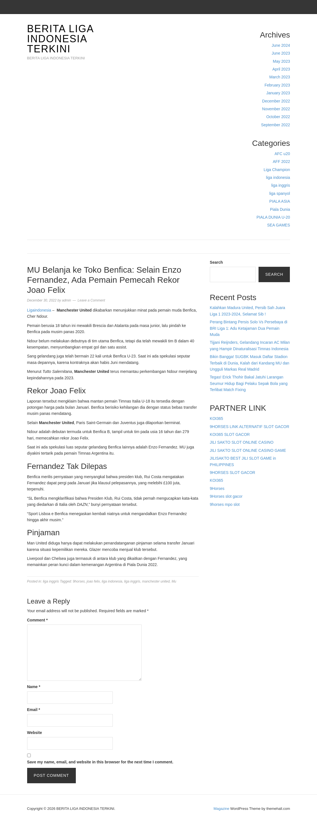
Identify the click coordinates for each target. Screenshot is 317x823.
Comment (37, 620)
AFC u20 (282, 153)
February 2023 (277, 85)
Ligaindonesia (39, 310)
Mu (174, 581)
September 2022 (275, 125)
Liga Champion (277, 169)
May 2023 (281, 61)
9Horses (217, 488)
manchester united (156, 581)
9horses (79, 581)
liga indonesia (278, 177)
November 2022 (276, 109)
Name (33, 686)
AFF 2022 (281, 161)
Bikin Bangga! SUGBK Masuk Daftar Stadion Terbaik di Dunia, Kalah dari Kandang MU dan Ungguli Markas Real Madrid (249, 362)
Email (33, 709)
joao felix (93, 581)
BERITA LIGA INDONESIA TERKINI (60, 39)
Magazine (221, 808)
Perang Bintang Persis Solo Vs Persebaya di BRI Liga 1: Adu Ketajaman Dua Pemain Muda (248, 328)
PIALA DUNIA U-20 (273, 217)
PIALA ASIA (279, 201)
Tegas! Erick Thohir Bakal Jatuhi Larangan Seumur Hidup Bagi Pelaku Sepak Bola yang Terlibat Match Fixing (249, 383)
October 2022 (278, 116)
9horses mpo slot (225, 504)
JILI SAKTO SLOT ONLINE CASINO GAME (248, 450)
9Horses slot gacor (226, 496)
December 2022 (276, 101)
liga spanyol (279, 193)
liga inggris (280, 185)
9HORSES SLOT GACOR (232, 472)
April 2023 (281, 69)
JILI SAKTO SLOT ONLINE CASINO (241, 442)
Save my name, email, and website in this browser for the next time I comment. (100, 762)
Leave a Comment (91, 300)
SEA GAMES (278, 225)
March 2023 (279, 77)
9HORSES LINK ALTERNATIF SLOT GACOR (249, 426)
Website (34, 732)
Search (216, 262)
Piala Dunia (280, 209)
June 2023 (281, 53)
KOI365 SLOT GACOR (230, 434)
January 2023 (278, 93)
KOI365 (216, 418)
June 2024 (281, 45)
